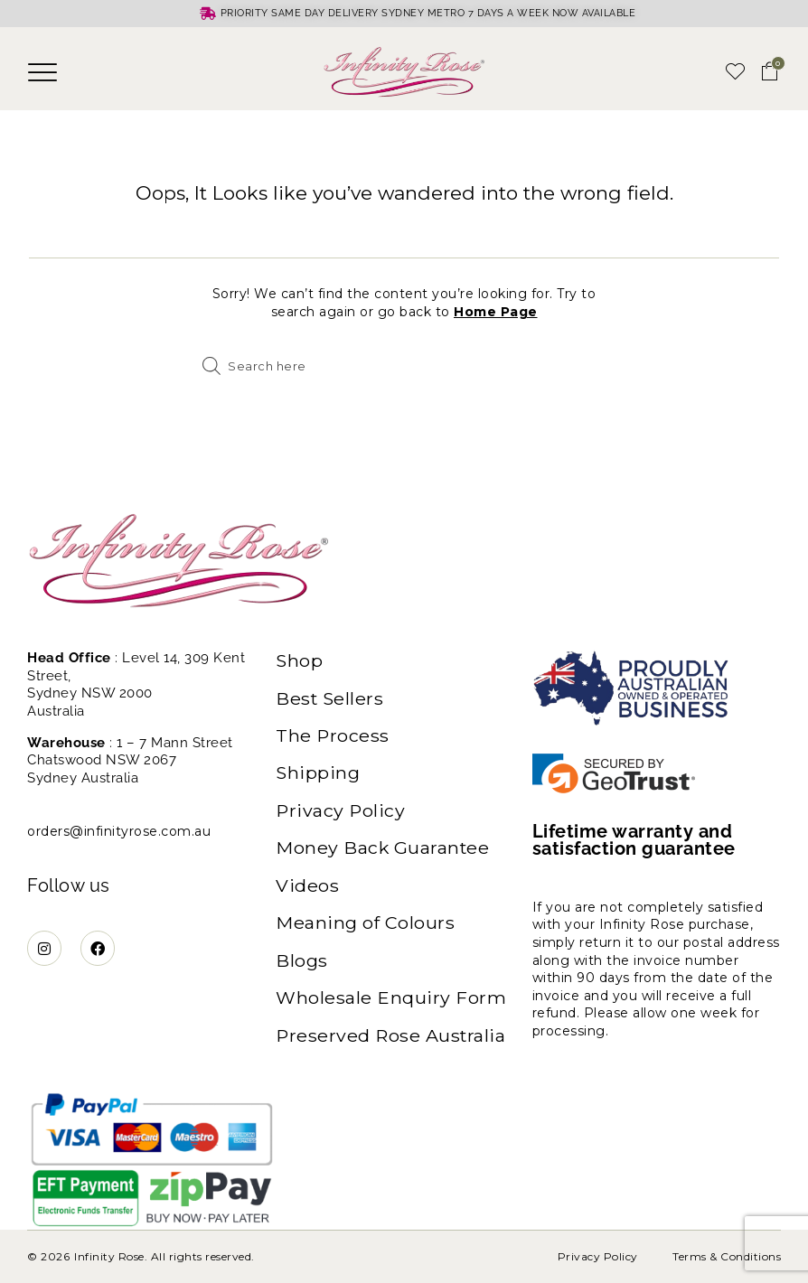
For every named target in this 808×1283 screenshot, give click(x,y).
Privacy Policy (341, 812)
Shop (300, 660)
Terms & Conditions (726, 1256)
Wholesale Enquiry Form (391, 1002)
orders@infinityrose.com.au (119, 831)
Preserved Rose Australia (392, 1040)
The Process (333, 736)
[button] (43, 72)
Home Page (496, 312)
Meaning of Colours (366, 926)
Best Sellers (331, 698)
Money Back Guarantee (384, 850)
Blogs (302, 964)
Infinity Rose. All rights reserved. (164, 1256)
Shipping (318, 774)
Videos (307, 888)
